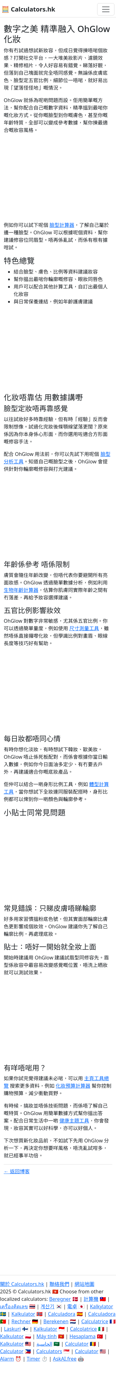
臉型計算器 (61, 225)
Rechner (21, 1321)
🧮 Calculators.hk (28, 9)
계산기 (47, 1306)
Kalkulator (23, 1313)
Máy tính (47, 1336)
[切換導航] (105, 9)
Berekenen (55, 1321)
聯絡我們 (59, 1284)
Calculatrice (94, 1321)
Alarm (7, 1358)
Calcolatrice (83, 1328)
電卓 (72, 1306)
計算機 (91, 1299)
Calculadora (61, 1313)
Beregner (60, 1299)
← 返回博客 (17, 1171)
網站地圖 (84, 1284)
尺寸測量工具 (84, 628)
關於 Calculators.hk (22, 1284)
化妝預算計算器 (73, 1085)
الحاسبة (44, 1343)
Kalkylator (101, 1306)
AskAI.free (64, 1358)
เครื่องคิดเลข (14, 1306)
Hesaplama (83, 1336)
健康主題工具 (74, 1120)
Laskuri (12, 1328)
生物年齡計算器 (21, 590)
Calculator (76, 1343)
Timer (33, 1358)
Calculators (49, 1351)
